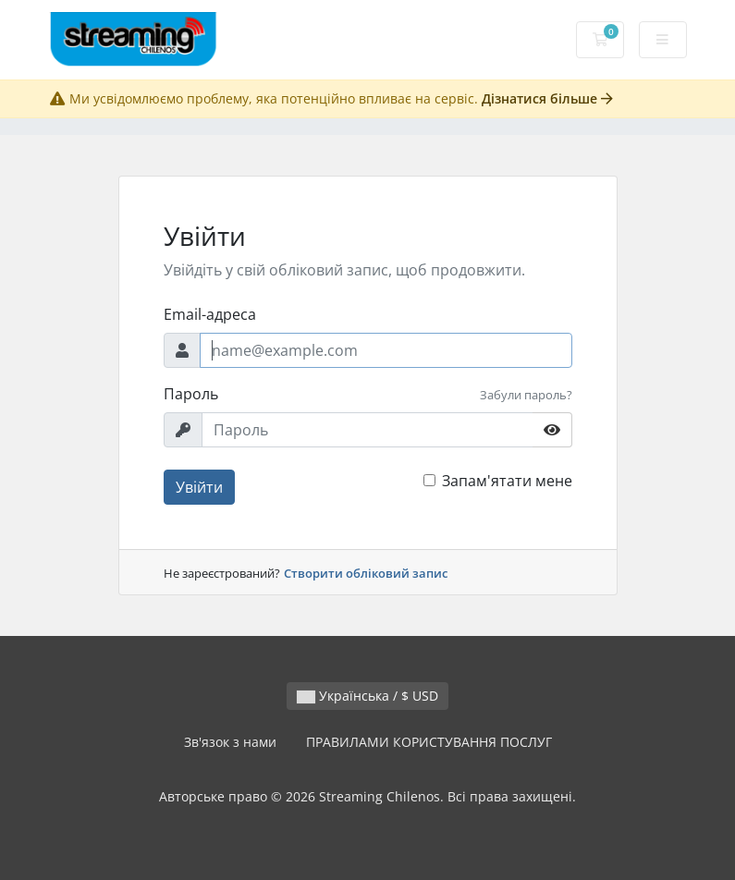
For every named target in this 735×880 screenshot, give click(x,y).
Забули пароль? (526, 394)
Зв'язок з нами (230, 742)
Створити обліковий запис (365, 573)
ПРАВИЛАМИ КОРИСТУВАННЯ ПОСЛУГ (429, 742)
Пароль (191, 394)
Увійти (199, 487)
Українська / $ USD (367, 695)
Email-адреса (210, 314)
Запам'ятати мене (507, 481)
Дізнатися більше (547, 98)
